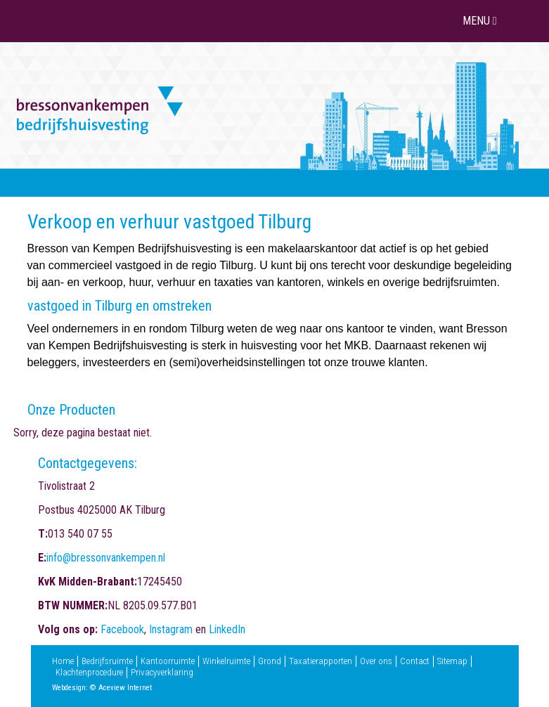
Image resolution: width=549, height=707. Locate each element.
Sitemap (452, 661)
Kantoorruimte (168, 661)
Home (63, 661)
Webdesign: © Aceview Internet (102, 687)
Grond (269, 661)
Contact (414, 661)
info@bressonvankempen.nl (105, 557)
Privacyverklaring (162, 672)
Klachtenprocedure (89, 672)
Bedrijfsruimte (107, 661)
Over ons (376, 661)
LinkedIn (227, 629)
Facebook (122, 629)
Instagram (171, 629)
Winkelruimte (226, 661)
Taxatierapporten (320, 661)
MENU (481, 20)
